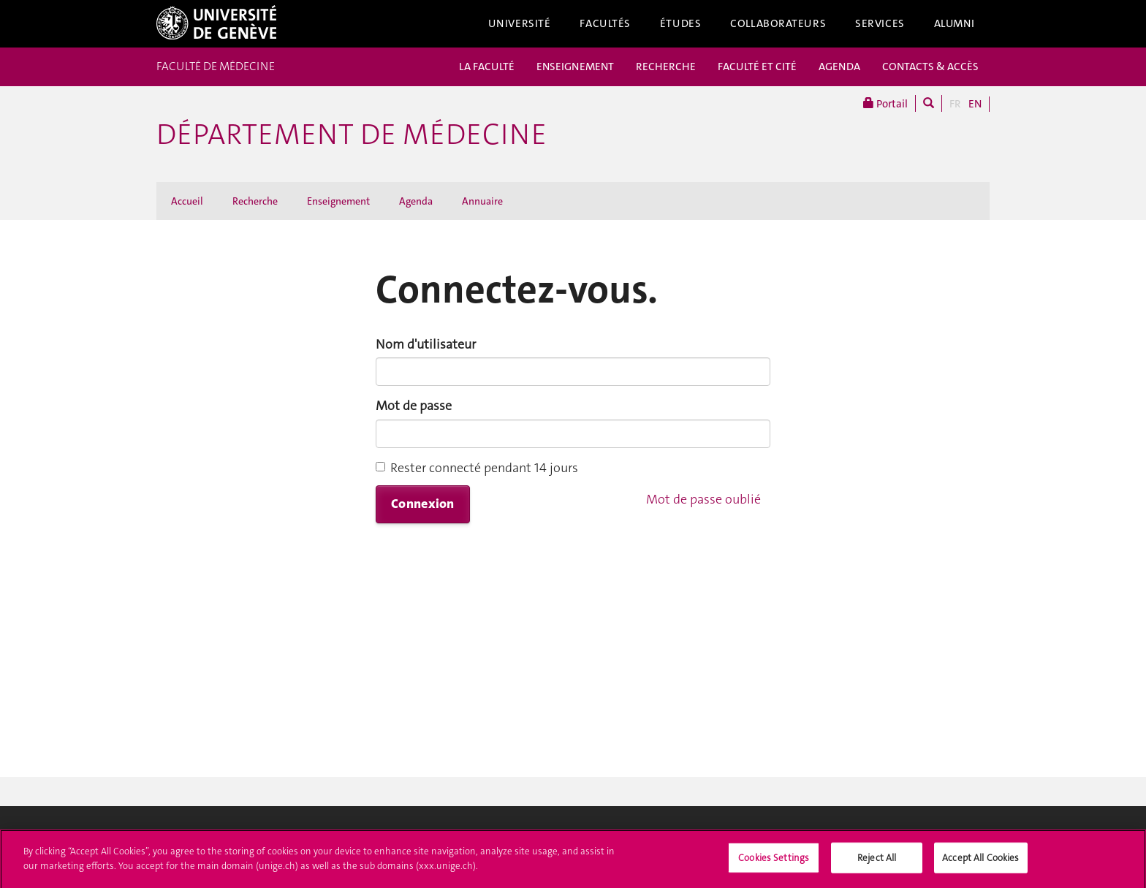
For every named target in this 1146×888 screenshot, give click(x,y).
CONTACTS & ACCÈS (930, 66)
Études (680, 23)
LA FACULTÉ (487, 66)
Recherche (255, 201)
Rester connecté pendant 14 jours (477, 468)
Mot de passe (414, 405)
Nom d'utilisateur (426, 344)
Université (519, 23)
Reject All (876, 863)
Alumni (954, 23)
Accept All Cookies (980, 863)
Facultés (605, 23)
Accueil (187, 201)
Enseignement (338, 201)
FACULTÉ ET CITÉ (757, 66)
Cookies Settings (773, 863)
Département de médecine (351, 134)
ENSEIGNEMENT (575, 66)
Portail (885, 103)
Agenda (416, 201)
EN (975, 103)
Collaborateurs (778, 23)
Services (880, 23)
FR (955, 103)
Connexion (423, 503)
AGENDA (839, 66)
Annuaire (482, 201)
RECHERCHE (666, 66)
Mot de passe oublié (703, 499)
